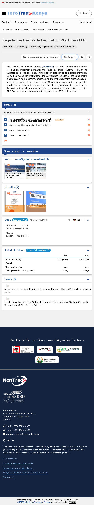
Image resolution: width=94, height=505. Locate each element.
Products (7, 22)
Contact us (9, 477)
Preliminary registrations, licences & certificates (53, 46)
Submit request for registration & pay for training (30, 125)
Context (70, 56)
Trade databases (40, 22)
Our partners (10, 458)
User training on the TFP (19, 130)
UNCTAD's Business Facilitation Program (34, 502)
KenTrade (48, 66)
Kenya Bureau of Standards (17, 468)
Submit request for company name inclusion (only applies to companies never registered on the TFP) (31, 120)
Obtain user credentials (19, 135)
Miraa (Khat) (21, 46)
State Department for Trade (18, 463)
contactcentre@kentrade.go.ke (23, 434)
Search (84, 13)
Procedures (21, 22)
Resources (58, 22)
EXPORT (8, 46)
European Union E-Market (15, 29)
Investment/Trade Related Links (50, 29)
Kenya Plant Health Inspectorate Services (25, 472)
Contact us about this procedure (40, 56)
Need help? (86, 22)
